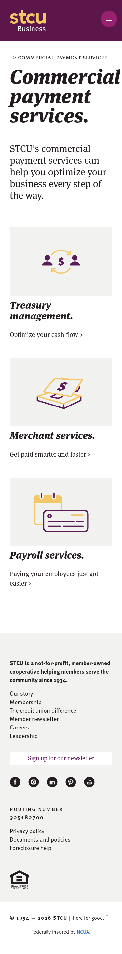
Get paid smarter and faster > (50, 454)
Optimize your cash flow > (46, 334)
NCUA (83, 931)
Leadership (24, 735)
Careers (19, 727)
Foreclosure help (30, 847)
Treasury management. (41, 309)
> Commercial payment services (60, 57)
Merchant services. (52, 434)
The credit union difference (43, 710)
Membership (26, 702)
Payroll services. (47, 554)
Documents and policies (40, 839)
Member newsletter (34, 719)
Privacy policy (27, 831)
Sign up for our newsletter (61, 758)
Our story (21, 693)
